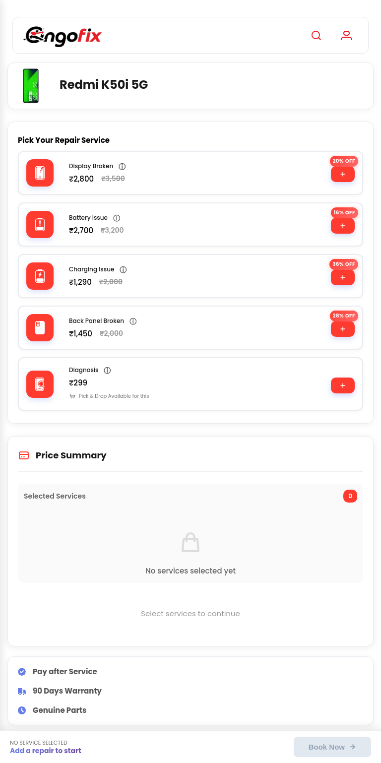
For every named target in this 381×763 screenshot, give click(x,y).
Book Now (332, 747)
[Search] (316, 35)
